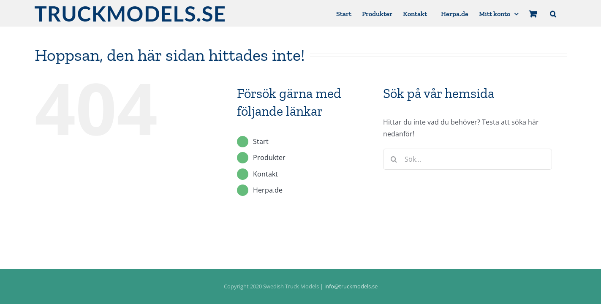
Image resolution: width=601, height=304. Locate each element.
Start (261, 141)
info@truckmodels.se (351, 286)
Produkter (269, 157)
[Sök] (393, 159)
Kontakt (265, 174)
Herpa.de (268, 190)
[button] (563, 13)
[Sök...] (467, 159)
